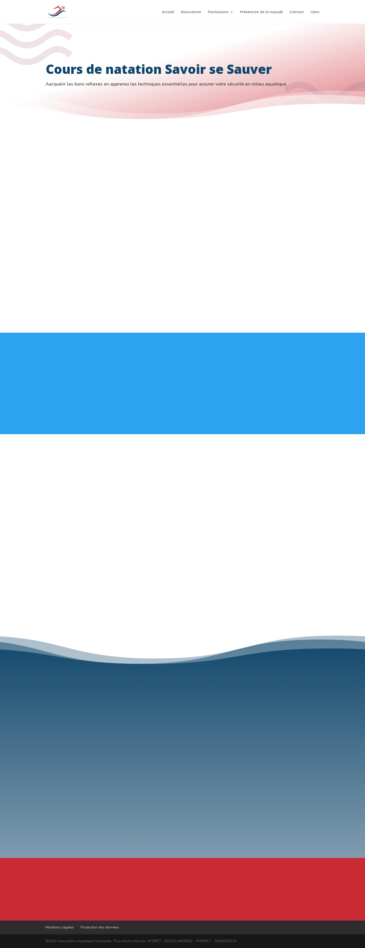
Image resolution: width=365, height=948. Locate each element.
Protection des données (100, 927)
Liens (315, 12)
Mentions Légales (60, 927)
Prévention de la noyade (261, 12)
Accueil (168, 12)
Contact (296, 12)
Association (191, 12)
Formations (218, 12)
